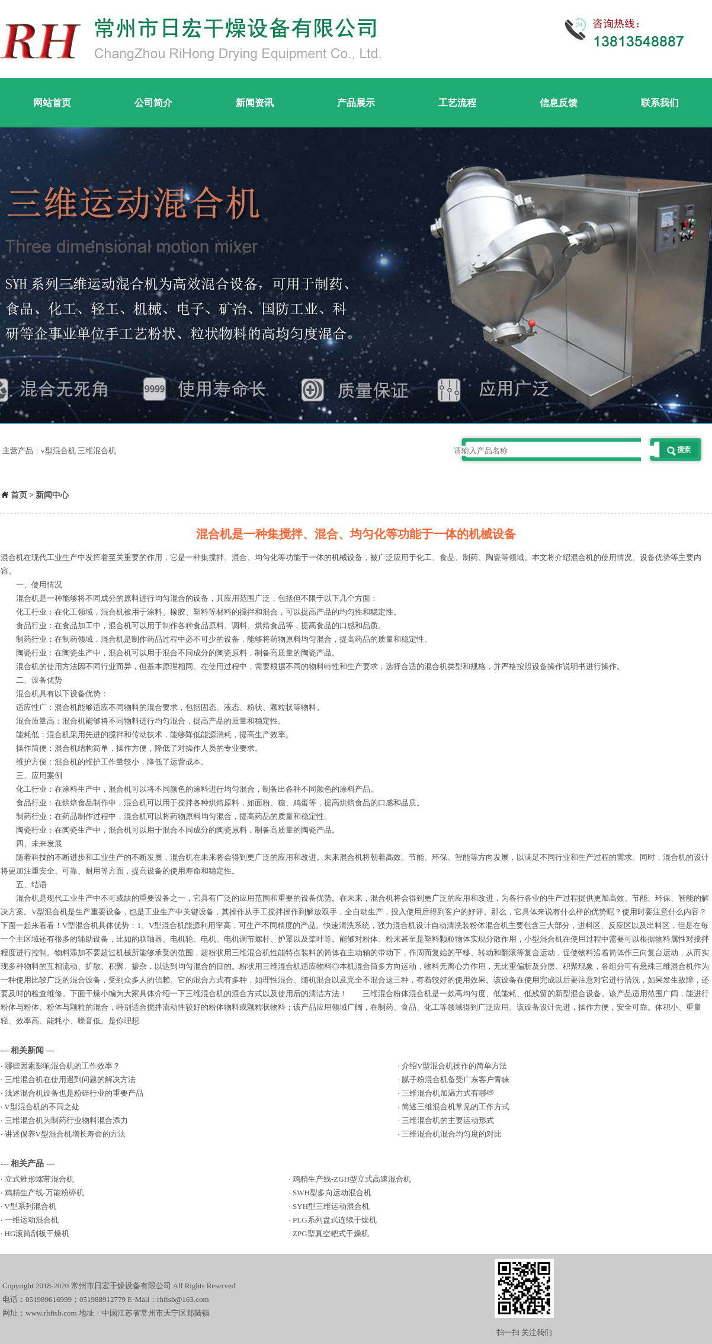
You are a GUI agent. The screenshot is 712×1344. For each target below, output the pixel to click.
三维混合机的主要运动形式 (448, 1120)
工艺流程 (457, 103)
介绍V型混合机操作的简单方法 (454, 1065)
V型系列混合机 (30, 1206)
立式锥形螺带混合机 (39, 1179)
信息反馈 (559, 103)
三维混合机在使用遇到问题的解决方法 (70, 1079)
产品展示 (356, 103)
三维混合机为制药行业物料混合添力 (66, 1120)
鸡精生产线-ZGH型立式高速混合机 (352, 1179)
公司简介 (153, 103)
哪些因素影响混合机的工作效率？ (62, 1065)
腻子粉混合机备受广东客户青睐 (455, 1079)
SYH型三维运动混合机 (331, 1206)
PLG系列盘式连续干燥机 (335, 1219)
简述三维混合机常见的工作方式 (455, 1106)
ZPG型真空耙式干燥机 (331, 1233)
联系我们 (660, 103)
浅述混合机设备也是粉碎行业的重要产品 (74, 1093)
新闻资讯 (255, 103)
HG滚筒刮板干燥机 (37, 1233)
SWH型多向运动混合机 (332, 1192)
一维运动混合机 (32, 1219)
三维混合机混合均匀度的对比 (452, 1133)
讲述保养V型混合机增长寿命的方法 (65, 1133)
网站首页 (52, 103)
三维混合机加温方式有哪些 (448, 1093)
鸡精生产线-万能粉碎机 (44, 1192)
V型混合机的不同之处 (41, 1106)
